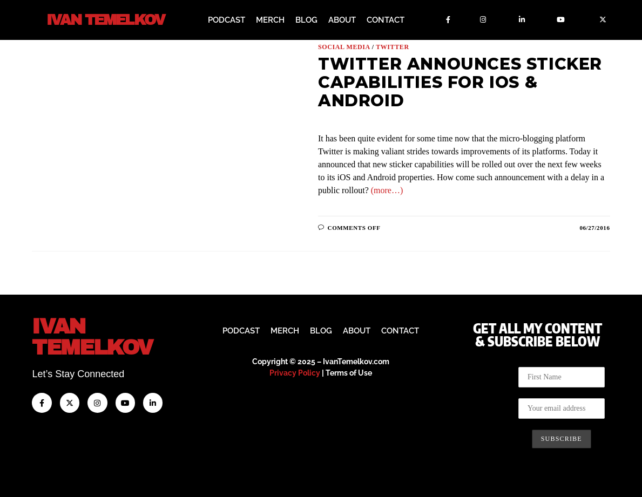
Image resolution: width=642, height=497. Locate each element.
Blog (306, 20)
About (342, 20)
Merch (270, 20)
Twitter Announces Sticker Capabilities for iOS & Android (460, 82)
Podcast (226, 20)
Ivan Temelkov (105, 20)
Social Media (344, 47)
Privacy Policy (294, 373)
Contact (385, 20)
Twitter (392, 47)
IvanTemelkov (92, 337)
